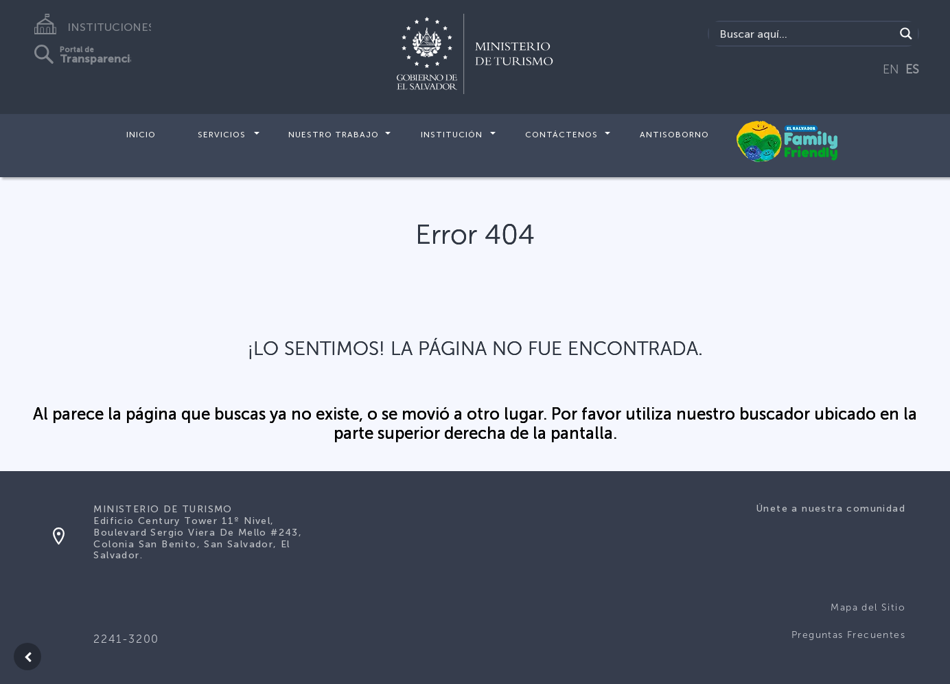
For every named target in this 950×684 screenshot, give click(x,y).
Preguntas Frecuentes (848, 635)
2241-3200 (126, 639)
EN (891, 69)
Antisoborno (674, 134)
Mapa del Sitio (868, 607)
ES (912, 69)
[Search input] (805, 33)
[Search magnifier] (906, 33)
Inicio (141, 134)
